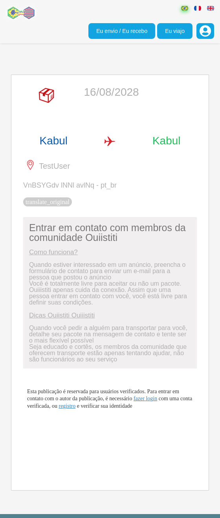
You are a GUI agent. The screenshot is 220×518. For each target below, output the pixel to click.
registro (67, 406)
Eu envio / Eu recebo (121, 31)
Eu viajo (175, 31)
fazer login (145, 398)
